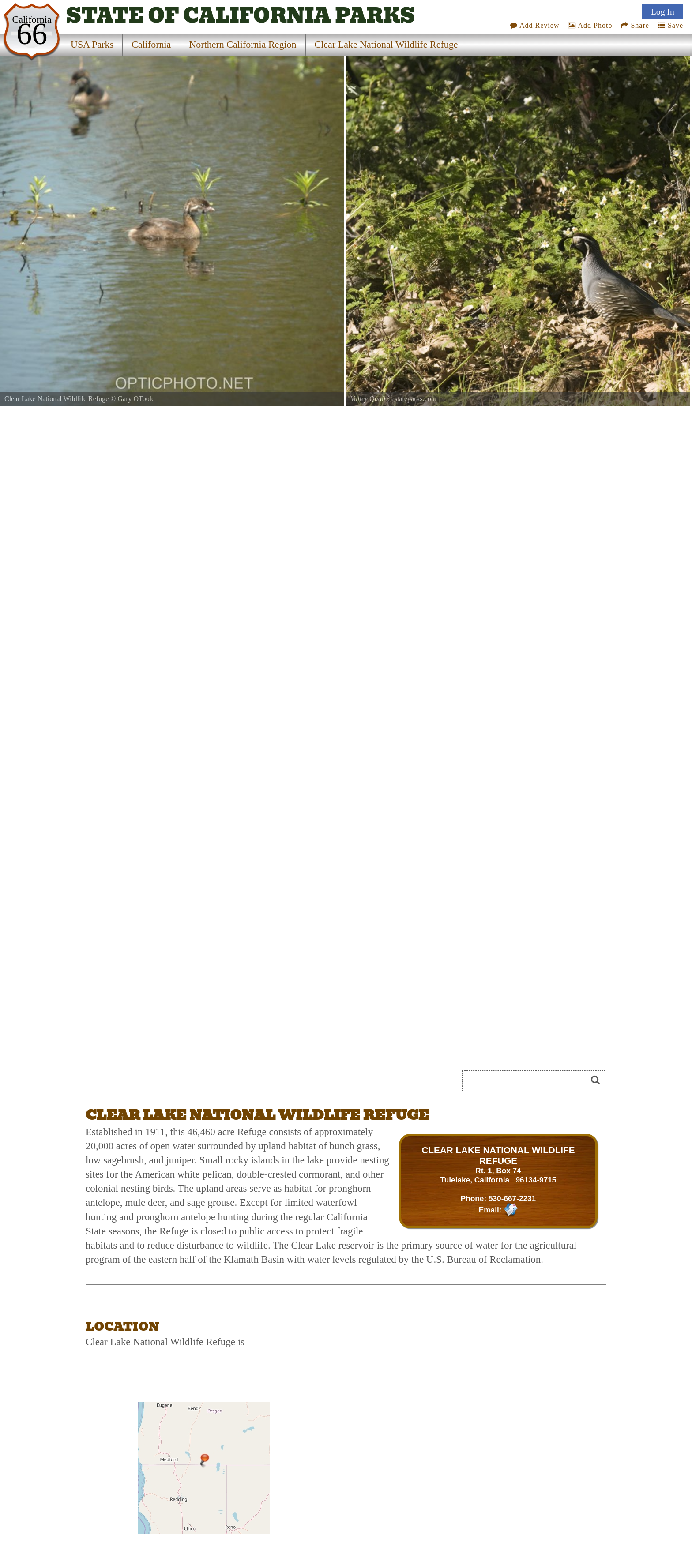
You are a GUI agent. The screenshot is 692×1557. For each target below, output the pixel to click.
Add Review (535, 24)
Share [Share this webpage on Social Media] (635, 24)
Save (670, 24)
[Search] (528, 1080)
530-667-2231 (512, 1198)
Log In (662, 10)
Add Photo (590, 24)
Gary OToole (135, 398)
